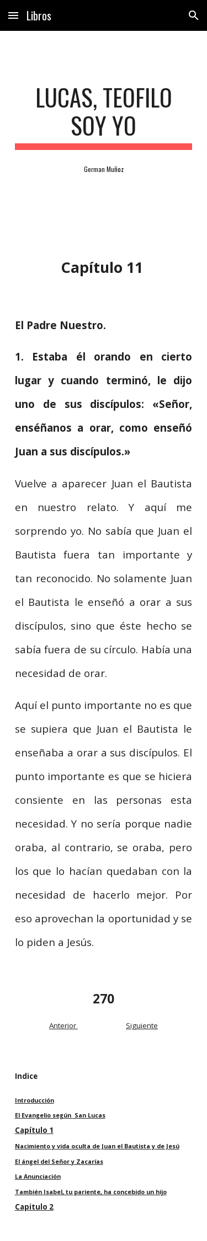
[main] (103, 116)
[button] (13, 15)
